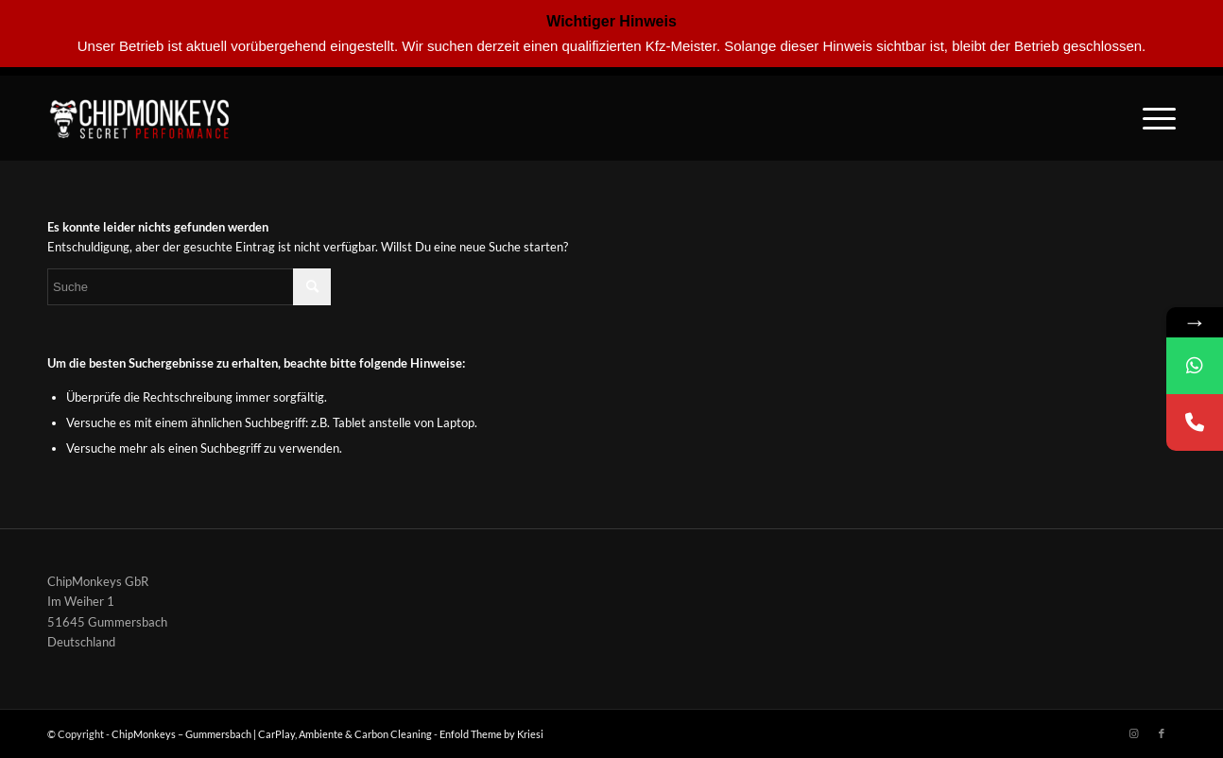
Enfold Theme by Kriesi (491, 734)
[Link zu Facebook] (1161, 733)
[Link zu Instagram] (1133, 733)
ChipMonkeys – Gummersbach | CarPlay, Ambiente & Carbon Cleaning (272, 734)
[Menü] (1153, 118)
